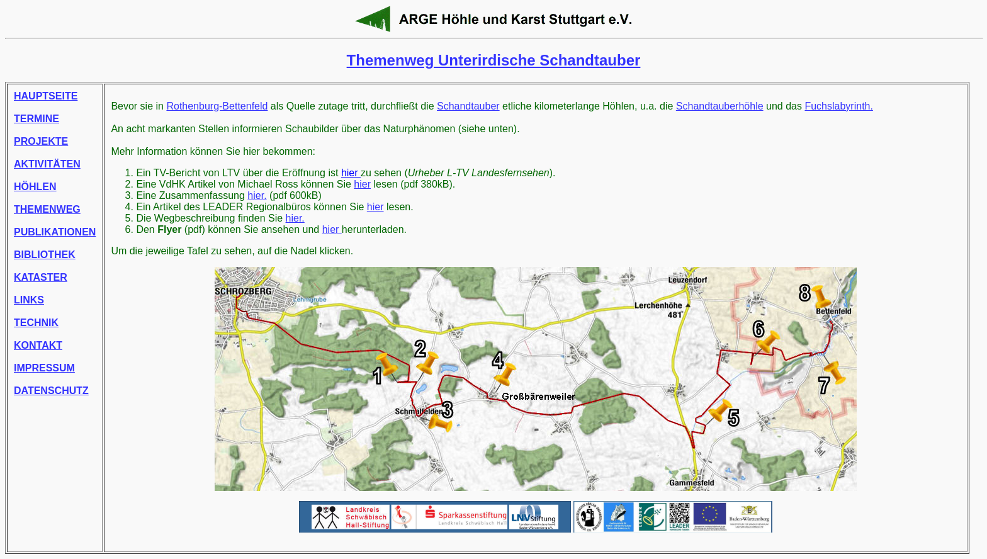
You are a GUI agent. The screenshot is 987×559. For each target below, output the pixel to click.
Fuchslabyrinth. (838, 106)
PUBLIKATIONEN (55, 232)
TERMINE (36, 118)
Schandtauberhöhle (720, 106)
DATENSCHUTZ (51, 390)
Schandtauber (468, 106)
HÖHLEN (35, 186)
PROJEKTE (41, 141)
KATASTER (40, 277)
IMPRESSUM (44, 368)
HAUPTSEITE (45, 96)
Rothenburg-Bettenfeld (217, 106)
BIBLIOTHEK (45, 254)
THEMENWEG (47, 209)
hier (351, 172)
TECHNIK (36, 322)
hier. (256, 195)
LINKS (29, 300)
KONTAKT (38, 345)
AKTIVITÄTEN (47, 164)
